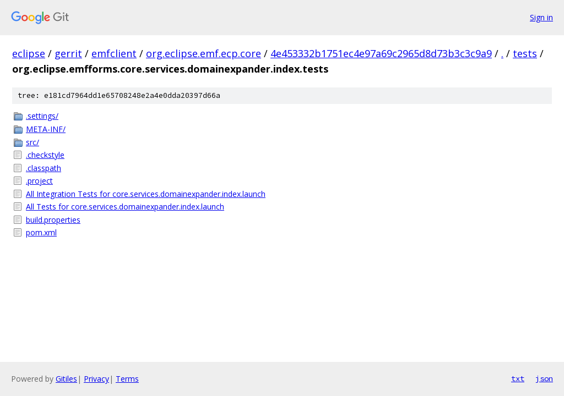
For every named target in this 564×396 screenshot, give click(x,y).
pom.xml (41, 232)
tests (525, 53)
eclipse (28, 53)
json (544, 378)
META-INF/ (46, 129)
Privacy (96, 378)
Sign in (541, 17)
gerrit (68, 53)
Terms (127, 378)
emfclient (114, 53)
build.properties (53, 220)
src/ (32, 142)
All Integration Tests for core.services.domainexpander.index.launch (145, 194)
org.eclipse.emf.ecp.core (203, 53)
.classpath (43, 168)
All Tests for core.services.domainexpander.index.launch (125, 206)
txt (517, 378)
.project (39, 180)
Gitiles (66, 378)
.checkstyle (45, 155)
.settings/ (42, 116)
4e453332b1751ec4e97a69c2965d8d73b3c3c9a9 (381, 53)
